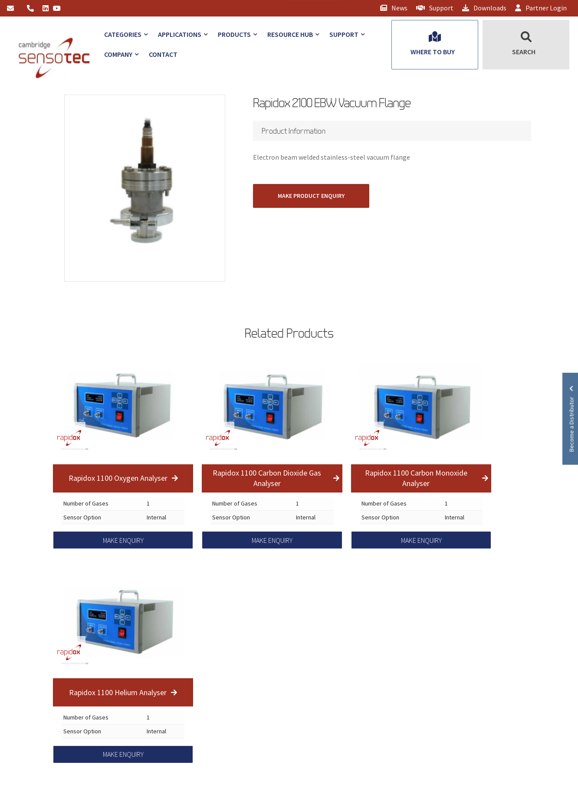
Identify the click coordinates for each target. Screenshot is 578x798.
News (393, 7)
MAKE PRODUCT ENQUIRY (311, 196)
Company (118, 54)
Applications (179, 34)
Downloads (484, 7)
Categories (122, 34)
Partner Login (541, 7)
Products (234, 34)
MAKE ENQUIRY (123, 540)
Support (434, 7)
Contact (163, 54)
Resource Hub (290, 34)
